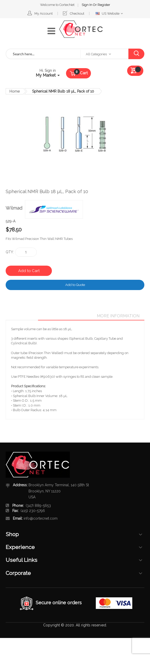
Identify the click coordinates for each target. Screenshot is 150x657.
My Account (43, 13)
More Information (118, 315)
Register (104, 5)
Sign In (87, 5)
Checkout (77, 13)
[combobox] (43, 54)
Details (77, 315)
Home (15, 91)
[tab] (77, 316)
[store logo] (81, 29)
